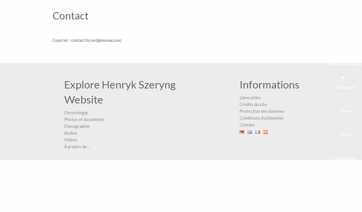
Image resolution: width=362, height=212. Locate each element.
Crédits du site (253, 104)
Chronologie (76, 112)
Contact (247, 124)
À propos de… (77, 146)
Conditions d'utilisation (261, 117)
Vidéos (70, 139)
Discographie (77, 126)
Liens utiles (250, 97)
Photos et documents (84, 119)
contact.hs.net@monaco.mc (96, 40)
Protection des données (262, 111)
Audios (70, 132)
